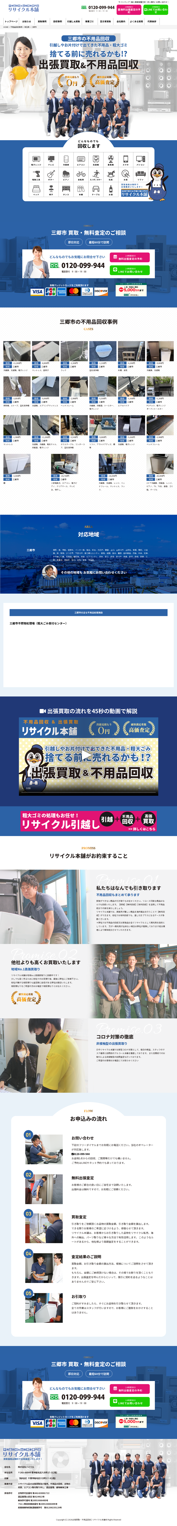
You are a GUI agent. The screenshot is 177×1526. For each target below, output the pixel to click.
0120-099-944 (81, 1154)
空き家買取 (105, 21)
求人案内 (151, 2)
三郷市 (16, 366)
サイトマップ (124, 2)
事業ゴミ (89, 21)
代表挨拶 (152, 21)
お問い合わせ (161, 2)
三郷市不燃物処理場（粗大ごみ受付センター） (39, 623)
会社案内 (121, 21)
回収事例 (57, 21)
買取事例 (42, 21)
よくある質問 (136, 21)
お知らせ (26, 21)
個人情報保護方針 (138, 2)
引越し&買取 (73, 21)
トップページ (11, 21)
